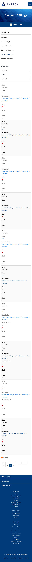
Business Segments (16, 496)
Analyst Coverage (16, 535)
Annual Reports (6, 46)
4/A (3, 238)
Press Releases (16, 513)
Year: (3, 74)
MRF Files (5, 558)
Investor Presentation (16, 531)
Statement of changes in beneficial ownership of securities (16, 100)
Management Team (16, 502)
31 (16, 463)
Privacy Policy (13, 558)
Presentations (16, 515)
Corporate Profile (16, 527)
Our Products (16, 498)
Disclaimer (20, 558)
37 (10, 465)
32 (19, 463)
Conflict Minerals (6, 59)
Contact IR (16, 537)
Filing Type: (5, 66)
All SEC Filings (5, 42)
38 (13, 465)
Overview (4, 37)
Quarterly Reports (7, 50)
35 (3, 465)
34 (26, 463)
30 (13, 463)
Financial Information (16, 533)
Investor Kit (16, 543)
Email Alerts (6, 477)
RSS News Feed (7, 485)
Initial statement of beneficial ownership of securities (14, 282)
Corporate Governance (16, 541)
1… (7, 463)
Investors (16, 24)
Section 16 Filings (6, 54)
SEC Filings (16, 539)
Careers (16, 506)
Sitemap (27, 558)
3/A (3, 275)
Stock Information (16, 529)
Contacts (6, 481)
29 (10, 463)
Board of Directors (16, 504)
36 (7, 465)
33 (23, 463)
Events (16, 517)
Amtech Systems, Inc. (13, 554)
